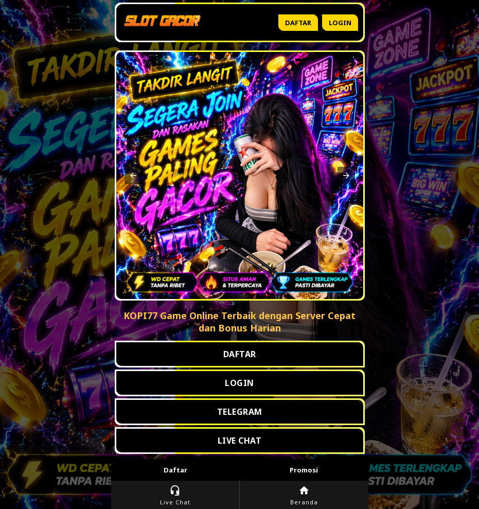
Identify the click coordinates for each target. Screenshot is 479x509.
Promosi (304, 470)
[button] (133, 175)
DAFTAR (239, 354)
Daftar (298, 22)
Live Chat (175, 495)
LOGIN (239, 383)
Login (340, 22)
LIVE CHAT (240, 440)
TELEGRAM (239, 411)
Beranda (304, 495)
